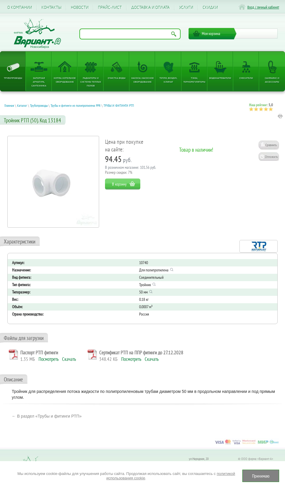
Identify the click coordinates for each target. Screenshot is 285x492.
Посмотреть (49, 359)
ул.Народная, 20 (199, 458)
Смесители (246, 77)
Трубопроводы (13, 77)
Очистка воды (116, 77)
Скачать (69, 359)
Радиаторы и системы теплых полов (90, 81)
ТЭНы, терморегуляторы (194, 79)
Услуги (186, 7)
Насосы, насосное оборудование (142, 79)
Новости (80, 7)
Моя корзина (211, 33)
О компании (19, 7)
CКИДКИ (210, 7)
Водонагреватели (220, 77)
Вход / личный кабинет (263, 7)
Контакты (51, 7)
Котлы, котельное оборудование (65, 79)
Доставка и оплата (150, 7)
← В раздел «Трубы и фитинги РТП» (46, 416)
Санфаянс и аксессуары (272, 79)
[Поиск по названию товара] (130, 34)
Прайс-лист (110, 7)
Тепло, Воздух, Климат (168, 79)
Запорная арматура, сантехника (38, 81)
